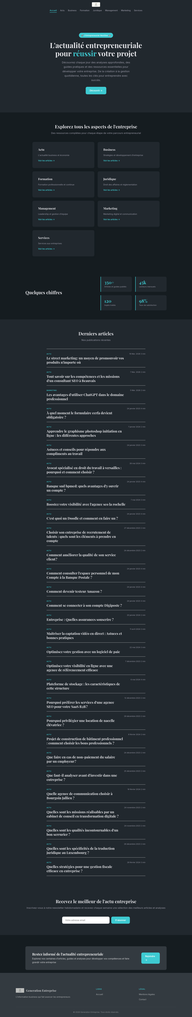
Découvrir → (96, 90)
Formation (85, 10)
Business (72, 10)
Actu (62, 10)
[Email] (86, 920)
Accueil (53, 10)
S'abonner (120, 920)
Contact (142, 999)
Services (138, 10)
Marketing (126, 10)
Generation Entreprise (36, 990)
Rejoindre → (150, 958)
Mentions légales (147, 994)
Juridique (97, 10)
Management (111, 10)
